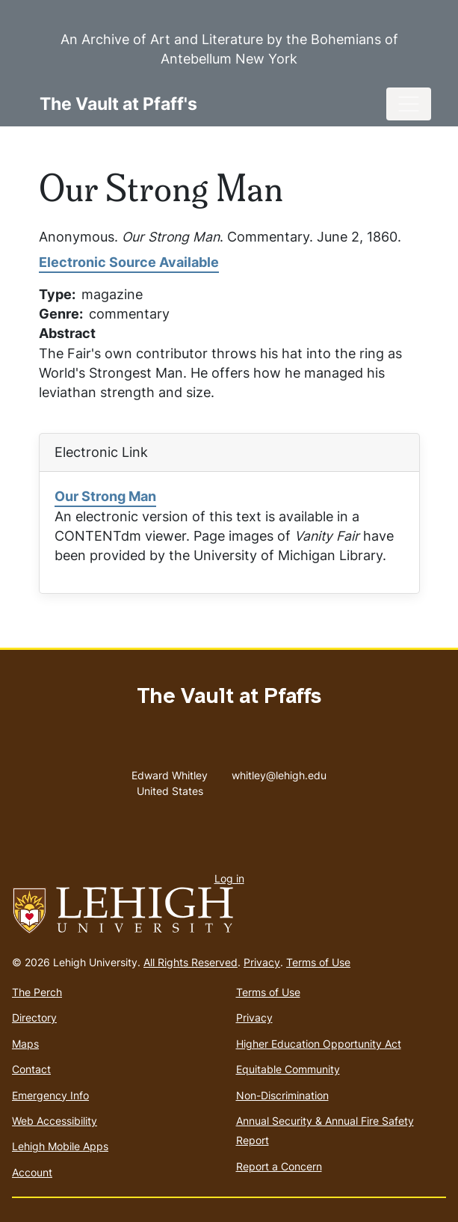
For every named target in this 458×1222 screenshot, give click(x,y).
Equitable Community (288, 1069)
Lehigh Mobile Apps (60, 1146)
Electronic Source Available (129, 262)
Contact (31, 1069)
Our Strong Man (105, 496)
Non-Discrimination (282, 1095)
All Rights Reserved (190, 962)
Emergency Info (50, 1095)
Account (32, 1172)
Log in (229, 878)
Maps (25, 1044)
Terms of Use (318, 962)
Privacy (262, 962)
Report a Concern (279, 1166)
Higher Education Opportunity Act (318, 1044)
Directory (34, 1017)
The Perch (37, 992)
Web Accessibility (54, 1121)
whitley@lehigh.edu (279, 771)
